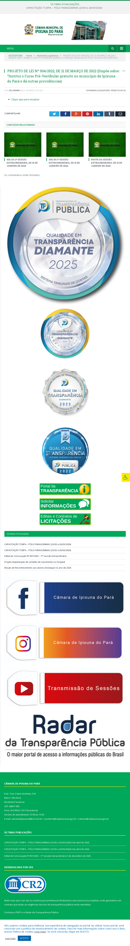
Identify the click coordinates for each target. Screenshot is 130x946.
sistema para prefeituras (46, 908)
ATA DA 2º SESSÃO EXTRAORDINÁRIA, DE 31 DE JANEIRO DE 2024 (22, 170)
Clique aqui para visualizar (25, 107)
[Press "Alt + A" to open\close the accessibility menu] (126, 477)
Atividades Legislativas (98, 98)
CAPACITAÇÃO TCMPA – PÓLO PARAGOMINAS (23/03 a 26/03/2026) (64, 7)
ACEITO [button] (24, 938)
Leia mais (40, 931)
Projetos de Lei (118, 98)
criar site (24, 908)
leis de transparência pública (58, 912)
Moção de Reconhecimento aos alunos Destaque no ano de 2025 (37, 575)
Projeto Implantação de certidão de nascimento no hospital (34, 570)
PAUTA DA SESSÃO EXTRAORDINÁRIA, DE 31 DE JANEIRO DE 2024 (106, 170)
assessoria (83, 908)
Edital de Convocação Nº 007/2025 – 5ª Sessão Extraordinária (35, 564)
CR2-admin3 (14, 98)
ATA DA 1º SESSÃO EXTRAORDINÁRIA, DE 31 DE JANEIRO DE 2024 (64, 170)
